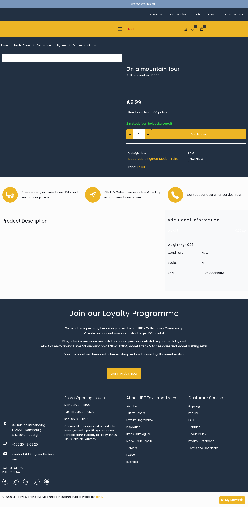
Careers (131, 448)
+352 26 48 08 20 (25, 444)
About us (132, 406)
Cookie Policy (197, 434)
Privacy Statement (201, 441)
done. (99, 497)
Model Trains (22, 45)
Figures (61, 45)
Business (132, 462)
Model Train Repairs (139, 441)
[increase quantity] (148, 134)
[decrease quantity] (129, 134)
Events (130, 455)
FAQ (191, 420)
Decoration (44, 45)
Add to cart (199, 134)
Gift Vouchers (135, 413)
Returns (193, 413)
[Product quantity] (139, 134)
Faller (141, 167)
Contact (194, 427)
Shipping (194, 406)
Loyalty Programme (139, 420)
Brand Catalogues (138, 434)
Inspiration (133, 427)
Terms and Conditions (203, 448)
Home (4, 45)
